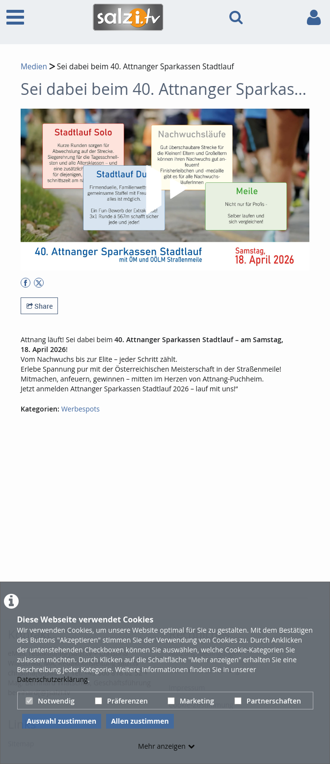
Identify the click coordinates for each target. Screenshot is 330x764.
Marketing (190, 700)
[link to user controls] (314, 17)
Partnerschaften (267, 700)
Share (40, 306)
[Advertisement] (175, 523)
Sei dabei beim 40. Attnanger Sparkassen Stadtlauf (144, 66)
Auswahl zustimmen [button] (62, 721)
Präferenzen (121, 700)
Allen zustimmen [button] (140, 721)
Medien (34, 66)
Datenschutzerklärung (52, 679)
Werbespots (80, 408)
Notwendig (50, 700)
